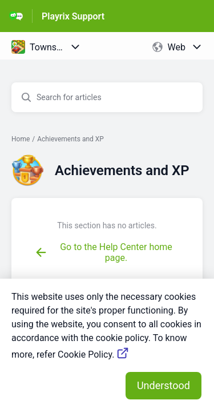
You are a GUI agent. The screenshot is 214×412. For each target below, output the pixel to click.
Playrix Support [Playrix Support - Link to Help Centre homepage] (73, 16)
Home (20, 139)
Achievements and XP (70, 139)
